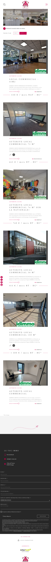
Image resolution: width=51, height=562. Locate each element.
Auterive (34, 12)
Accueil (8, 12)
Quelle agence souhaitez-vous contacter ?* (16, 497)
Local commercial (10, 14)
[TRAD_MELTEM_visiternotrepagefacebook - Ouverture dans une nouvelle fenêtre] (2, 277)
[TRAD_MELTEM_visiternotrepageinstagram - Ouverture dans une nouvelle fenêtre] (2, 282)
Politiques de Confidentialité (18, 530)
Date (23, 33)
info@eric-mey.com (11, 459)
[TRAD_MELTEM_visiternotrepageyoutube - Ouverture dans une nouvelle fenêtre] (2, 285)
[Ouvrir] (4, 4)
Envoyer (43, 516)
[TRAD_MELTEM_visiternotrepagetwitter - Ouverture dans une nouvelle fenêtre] (2, 280)
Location (20, 12)
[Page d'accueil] (25, 4)
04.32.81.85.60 (10, 455)
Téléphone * (5, 491)
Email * (3, 484)
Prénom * (4, 478)
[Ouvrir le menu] (46, 4)
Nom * (3, 472)
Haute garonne (27, 12)
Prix (15, 33)
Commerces (14, 12)
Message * (4, 504)
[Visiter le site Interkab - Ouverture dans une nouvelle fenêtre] (25, 550)
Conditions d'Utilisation (26, 530)
